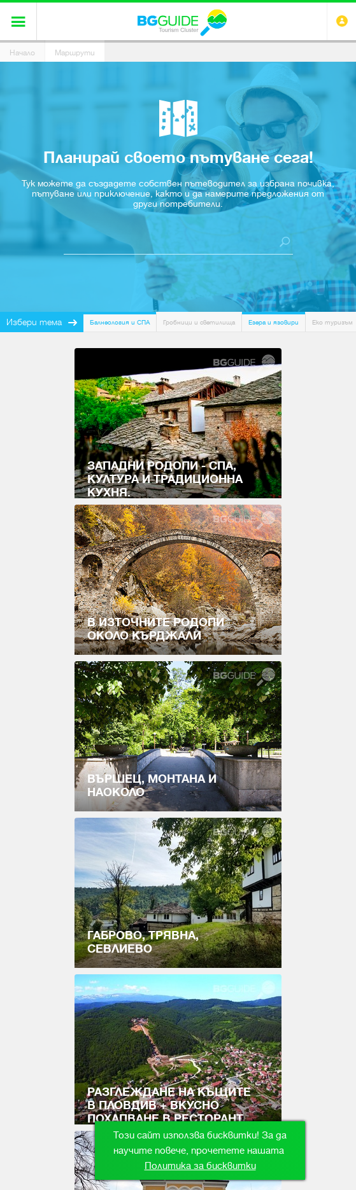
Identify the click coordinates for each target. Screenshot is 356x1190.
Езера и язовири (273, 322)
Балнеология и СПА (120, 322)
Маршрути (75, 52)
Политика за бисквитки (200, 1166)
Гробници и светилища (199, 322)
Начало (22, 52)
